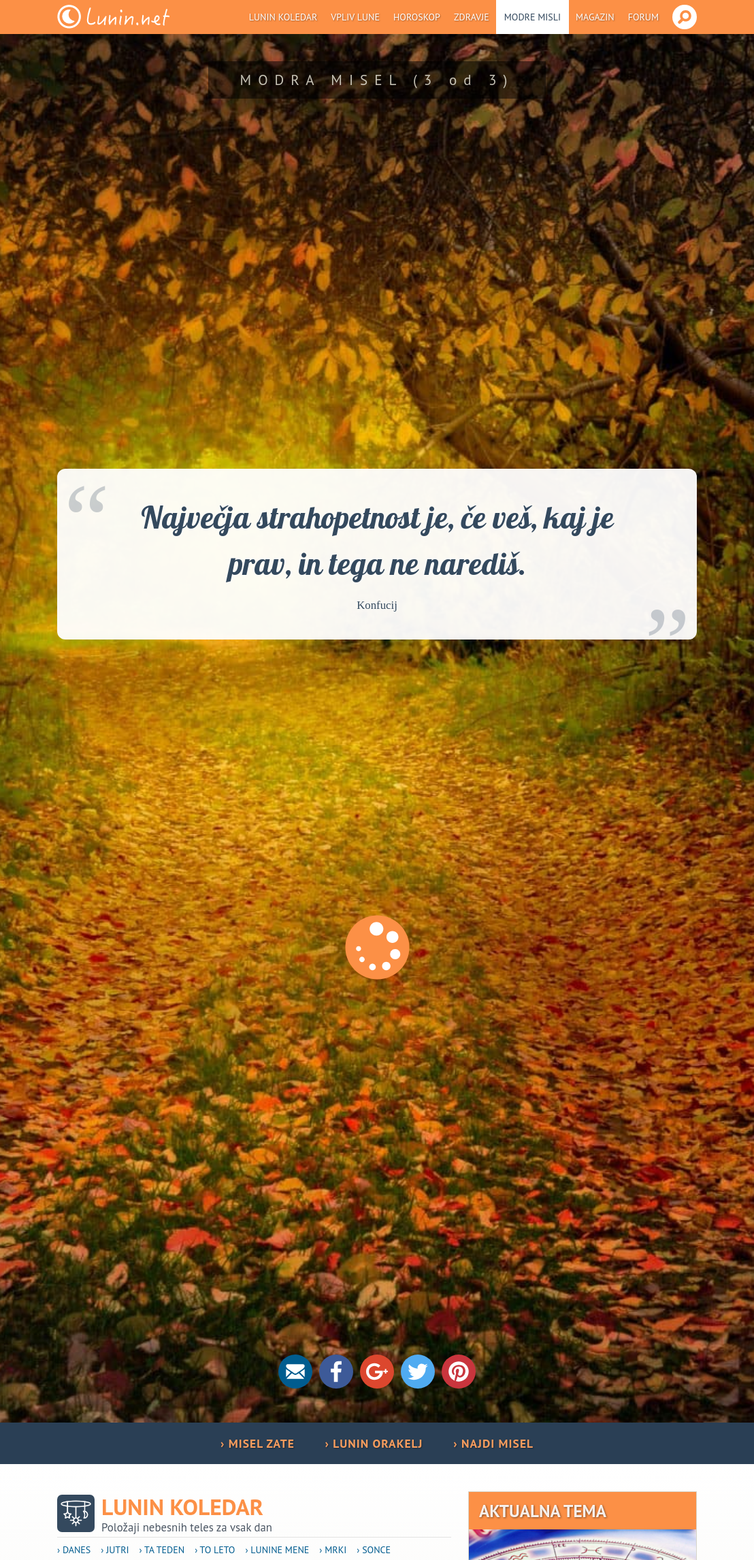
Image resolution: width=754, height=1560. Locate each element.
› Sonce (374, 1550)
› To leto (215, 1550)
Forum (643, 17)
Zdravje (471, 17)
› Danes (74, 1550)
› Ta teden (162, 1550)
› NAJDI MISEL (493, 1443)
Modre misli (532, 17)
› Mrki (332, 1550)
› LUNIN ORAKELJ (374, 1443)
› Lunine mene (277, 1550)
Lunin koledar (283, 17)
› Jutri (115, 1550)
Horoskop (416, 17)
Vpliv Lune (355, 17)
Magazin (595, 17)
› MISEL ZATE (257, 1443)
